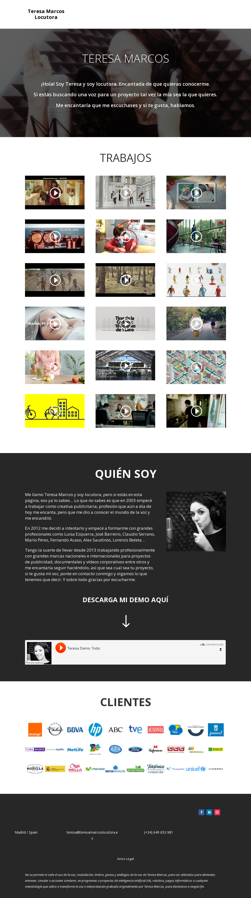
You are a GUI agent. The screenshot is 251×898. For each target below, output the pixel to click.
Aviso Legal (125, 858)
